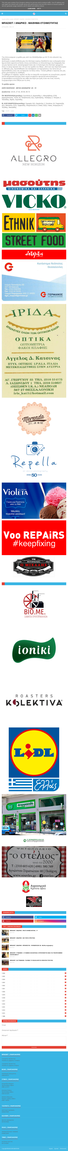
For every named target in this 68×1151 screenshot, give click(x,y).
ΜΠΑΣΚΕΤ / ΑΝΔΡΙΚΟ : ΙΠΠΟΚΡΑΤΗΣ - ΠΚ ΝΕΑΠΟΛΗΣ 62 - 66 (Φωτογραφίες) (31, 945)
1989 (34, 1016)
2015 (34, 1007)
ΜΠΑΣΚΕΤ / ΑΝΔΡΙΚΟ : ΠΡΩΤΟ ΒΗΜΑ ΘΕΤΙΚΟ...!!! (24, 930)
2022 (34, 985)
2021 (34, 988)
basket (11, 19)
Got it (39, 8)
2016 (34, 1004)
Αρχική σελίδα (5, 19)
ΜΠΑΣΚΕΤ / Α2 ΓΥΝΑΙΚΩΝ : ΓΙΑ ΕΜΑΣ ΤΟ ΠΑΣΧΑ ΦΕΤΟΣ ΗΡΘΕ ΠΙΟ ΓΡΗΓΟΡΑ (31, 960)
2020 (34, 991)
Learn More (31, 8)
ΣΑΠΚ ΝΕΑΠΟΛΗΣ (15, 1148)
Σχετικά (56, 1148)
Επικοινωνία (63, 1148)
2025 (34, 976)
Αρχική (51, 1148)
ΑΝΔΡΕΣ (7, 111)
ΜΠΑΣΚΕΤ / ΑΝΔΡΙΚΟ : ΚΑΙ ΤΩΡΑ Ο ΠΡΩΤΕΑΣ (22, 938)
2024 (34, 979)
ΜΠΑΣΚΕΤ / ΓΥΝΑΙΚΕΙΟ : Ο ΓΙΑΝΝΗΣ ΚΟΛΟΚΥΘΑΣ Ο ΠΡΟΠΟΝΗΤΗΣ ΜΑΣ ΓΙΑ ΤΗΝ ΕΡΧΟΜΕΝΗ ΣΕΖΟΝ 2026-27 (36, 953)
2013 (34, 1013)
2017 (34, 1001)
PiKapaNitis (6, 27)
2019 (34, 994)
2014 (34, 1010)
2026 (34, 973)
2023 (34, 982)
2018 (34, 998)
